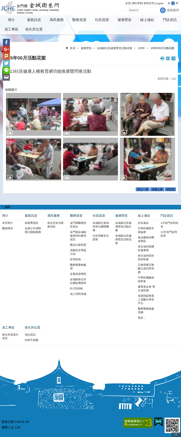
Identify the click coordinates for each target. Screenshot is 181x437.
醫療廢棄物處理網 (146, 310)
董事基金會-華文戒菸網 (146, 288)
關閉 (7, 207)
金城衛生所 (34, 8)
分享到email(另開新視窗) (6, 77)
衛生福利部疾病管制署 (146, 257)
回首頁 (170, 189)
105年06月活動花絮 (162, 48)
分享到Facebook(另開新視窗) (6, 42)
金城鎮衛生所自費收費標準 (78, 281)
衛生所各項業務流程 (55, 224)
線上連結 (147, 20)
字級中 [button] (173, 3)
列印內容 (162, 58)
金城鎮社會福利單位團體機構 (101, 226)
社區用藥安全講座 (101, 237)
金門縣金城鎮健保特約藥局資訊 (78, 235)
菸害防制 (75, 259)
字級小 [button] (169, 3)
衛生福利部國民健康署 (146, 248)
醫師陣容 (7, 228)
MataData (167, 58)
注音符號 (173, 58)
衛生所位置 (34, 29)
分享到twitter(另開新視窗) (6, 63)
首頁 (127, 3)
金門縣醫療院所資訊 (78, 224)
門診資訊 (170, 20)
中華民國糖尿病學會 (146, 279)
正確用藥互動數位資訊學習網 (146, 268)
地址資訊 (30, 334)
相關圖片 (11, 89)
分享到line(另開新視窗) (6, 70)
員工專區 (11, 29)
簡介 (11, 20)
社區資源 (102, 20)
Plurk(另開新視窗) (6, 56)
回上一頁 (142, 189)
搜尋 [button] (163, 10)
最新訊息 (34, 20)
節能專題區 (31, 222)
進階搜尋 (173, 10)
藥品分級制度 (78, 244)
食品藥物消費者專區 (146, 239)
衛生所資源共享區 (10, 336)
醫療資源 (79, 20)
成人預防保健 (78, 293)
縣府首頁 (149, 3)
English (159, 3)
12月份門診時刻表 (169, 233)
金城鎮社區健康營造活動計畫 (123, 226)
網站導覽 (137, 3)
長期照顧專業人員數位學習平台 (146, 299)
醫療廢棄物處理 (78, 266)
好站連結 (143, 222)
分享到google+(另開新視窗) (6, 49)
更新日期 (8, 421)
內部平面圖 (31, 340)
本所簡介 (7, 222)
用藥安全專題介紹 (78, 252)
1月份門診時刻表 (169, 224)
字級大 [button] (177, 3)
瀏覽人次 (8, 427)
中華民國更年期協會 (146, 230)
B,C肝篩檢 (76, 288)
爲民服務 (57, 20)
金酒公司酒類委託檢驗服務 (33, 230)
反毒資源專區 (78, 273)
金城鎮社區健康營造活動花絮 (114, 48)
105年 (141, 48)
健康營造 (124, 20)
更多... (142, 317)
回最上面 (157, 189)
